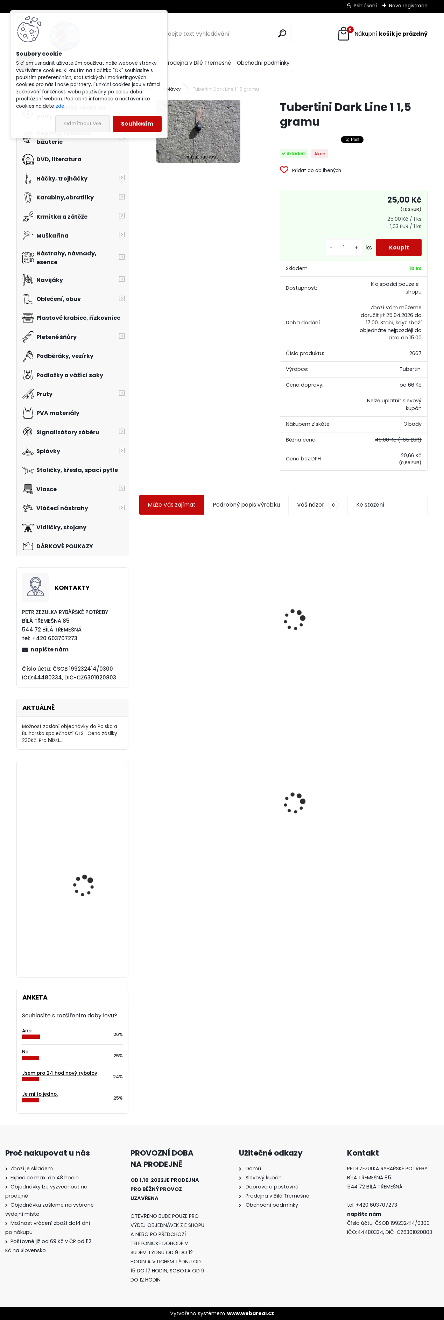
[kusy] (341, 247)
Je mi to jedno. (40, 1094)
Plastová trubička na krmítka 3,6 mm (282, 582)
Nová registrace (408, 5)
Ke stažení (370, 505)
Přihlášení (365, 5)
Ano (26, 1031)
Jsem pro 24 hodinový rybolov (59, 1073)
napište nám (49, 649)
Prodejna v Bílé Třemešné (198, 62)
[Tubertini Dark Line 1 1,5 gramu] (198, 131)
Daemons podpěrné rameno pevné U (86, 862)
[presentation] (142, 603)
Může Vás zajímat (172, 505)
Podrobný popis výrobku (246, 505)
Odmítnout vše (82, 123)
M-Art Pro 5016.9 (82, 919)
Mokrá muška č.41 (266, 801)
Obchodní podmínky (263, 62)
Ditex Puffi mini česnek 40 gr (89, 797)
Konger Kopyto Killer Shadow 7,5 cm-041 (378, 794)
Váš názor (318, 505)
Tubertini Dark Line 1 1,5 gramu (184, 794)
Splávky (172, 89)
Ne (25, 1052)
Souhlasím (137, 124)
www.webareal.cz (250, 1313)
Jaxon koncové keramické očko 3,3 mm (179, 579)
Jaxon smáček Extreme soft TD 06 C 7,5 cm (378, 593)
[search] (282, 33)
